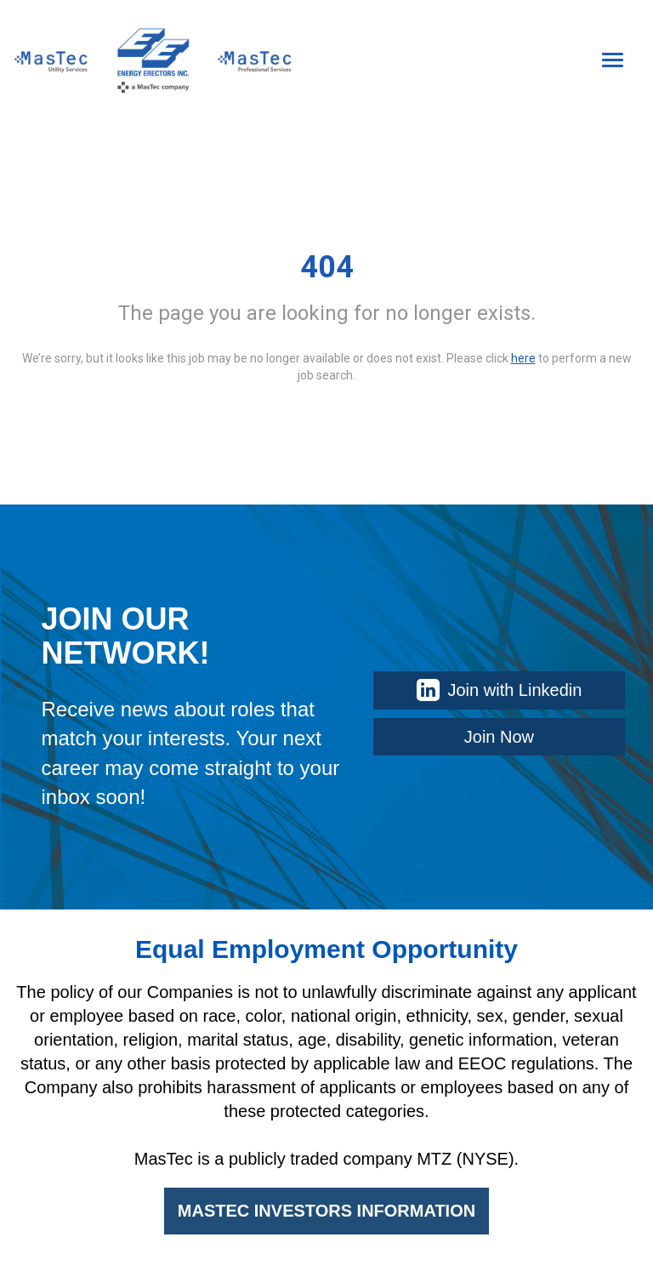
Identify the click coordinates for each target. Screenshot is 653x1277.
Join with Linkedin (499, 690)
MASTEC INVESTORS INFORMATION (326, 1210)
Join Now (499, 736)
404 (327, 267)
